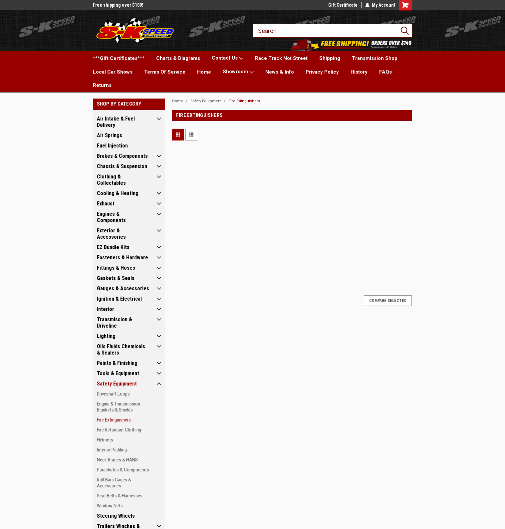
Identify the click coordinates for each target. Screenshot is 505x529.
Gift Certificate (343, 5)
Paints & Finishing (117, 363)
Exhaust (106, 203)
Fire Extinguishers (114, 420)
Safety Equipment (117, 384)
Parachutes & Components (123, 470)
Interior (105, 309)
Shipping (329, 58)
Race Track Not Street (281, 58)
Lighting (106, 336)
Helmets (105, 440)
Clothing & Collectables (111, 179)
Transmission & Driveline (114, 322)
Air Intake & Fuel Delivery (116, 122)
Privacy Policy (322, 72)
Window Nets (110, 506)
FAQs (385, 72)
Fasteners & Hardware (122, 257)
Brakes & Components (122, 156)
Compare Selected (387, 300)
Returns (102, 85)
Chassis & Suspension (122, 166)
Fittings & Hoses (116, 268)
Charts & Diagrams (178, 58)
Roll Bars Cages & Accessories (114, 483)
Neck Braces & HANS (117, 460)
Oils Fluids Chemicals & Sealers (121, 349)
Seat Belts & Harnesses (119, 496)
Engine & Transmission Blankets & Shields (118, 407)
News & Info (279, 72)
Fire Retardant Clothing (119, 430)
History (359, 72)
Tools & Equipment (118, 373)
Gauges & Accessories (123, 288)
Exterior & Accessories (111, 233)
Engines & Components (111, 217)
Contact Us (227, 58)
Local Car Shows (112, 72)
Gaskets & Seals (115, 278)
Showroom (238, 72)
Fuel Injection (112, 145)
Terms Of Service (164, 72)
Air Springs (109, 135)
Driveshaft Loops (113, 394)
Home (204, 72)
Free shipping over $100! (118, 5)
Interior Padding (112, 450)
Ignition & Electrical (119, 299)
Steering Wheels (116, 516)
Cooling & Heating (117, 193)
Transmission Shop (374, 58)
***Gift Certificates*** (118, 58)
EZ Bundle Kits (113, 247)
